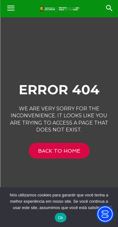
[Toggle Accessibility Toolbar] (105, 214)
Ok (60, 217)
